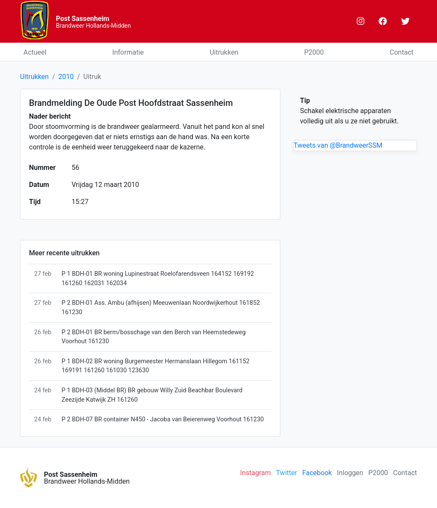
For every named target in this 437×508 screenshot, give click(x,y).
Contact (402, 52)
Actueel (35, 52)
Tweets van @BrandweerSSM (338, 145)
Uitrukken (224, 52)
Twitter (286, 473)
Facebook (317, 473)
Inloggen (350, 473)
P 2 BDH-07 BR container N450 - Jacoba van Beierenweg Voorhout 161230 (162, 419)
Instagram (255, 473)
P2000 (314, 52)
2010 (66, 77)
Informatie (128, 52)
